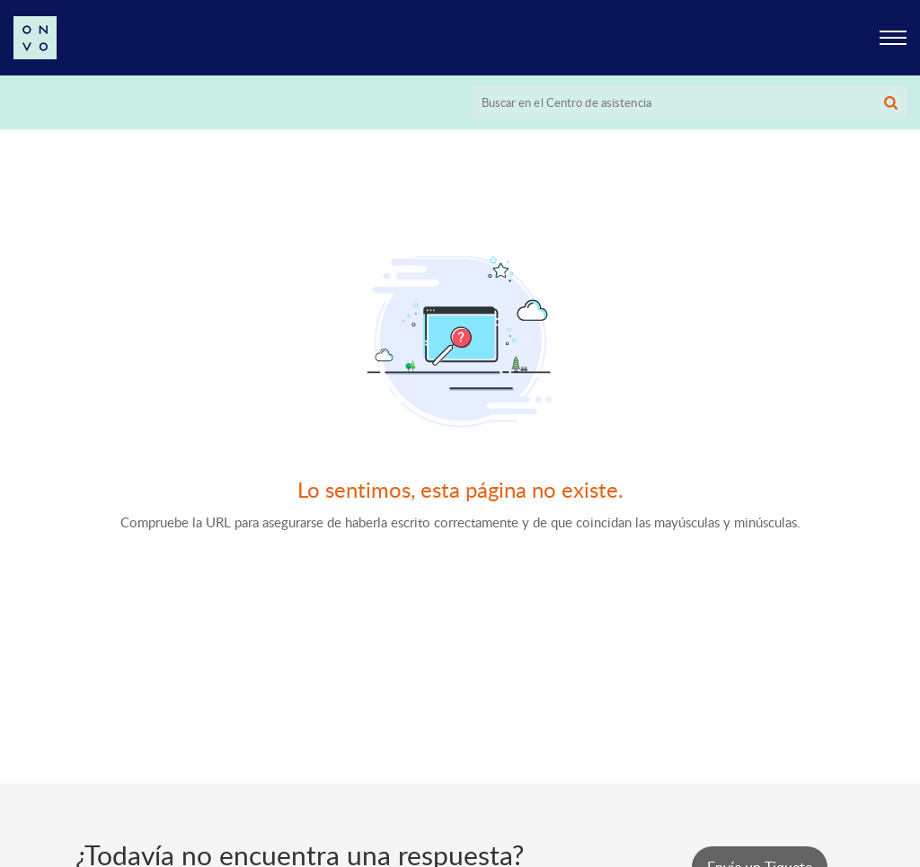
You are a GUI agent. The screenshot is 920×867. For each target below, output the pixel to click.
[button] (893, 38)
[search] (689, 102)
